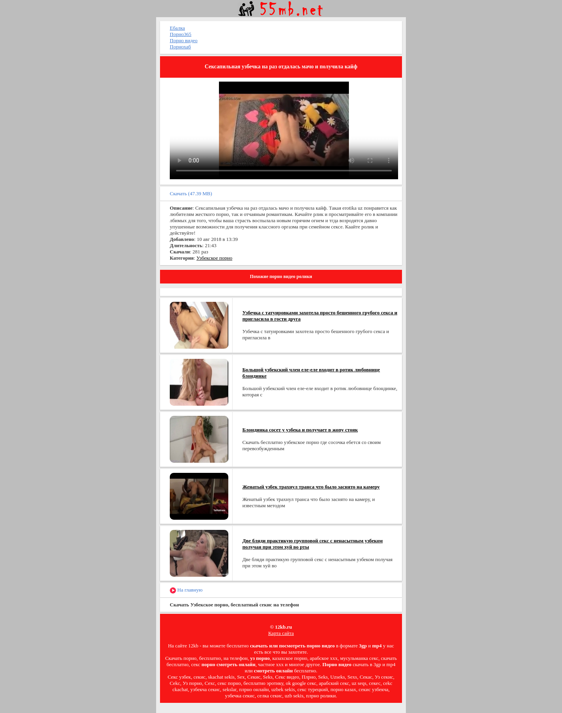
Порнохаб (180, 47)
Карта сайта (281, 633)
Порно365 (180, 34)
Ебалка (177, 28)
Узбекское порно (214, 258)
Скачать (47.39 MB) (191, 193)
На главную (186, 590)
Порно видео (183, 40)
